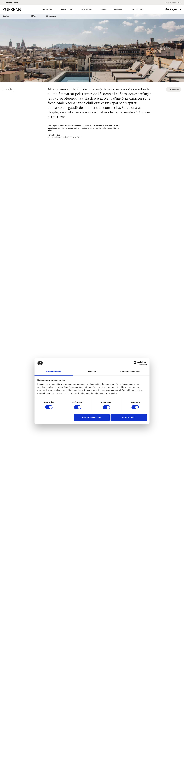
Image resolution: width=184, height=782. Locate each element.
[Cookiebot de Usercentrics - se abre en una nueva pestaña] (135, 363)
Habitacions (48, 9)
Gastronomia (66, 9)
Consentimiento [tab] (53, 372)
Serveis (104, 9)
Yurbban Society (136, 9)
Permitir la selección (91, 417)
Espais (118, 9)
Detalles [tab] (92, 372)
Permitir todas (128, 417)
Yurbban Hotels (11, 3)
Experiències (86, 9)
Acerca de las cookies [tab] (130, 372)
